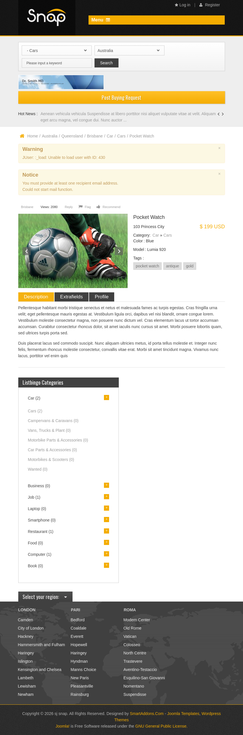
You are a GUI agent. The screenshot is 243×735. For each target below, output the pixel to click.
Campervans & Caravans (53, 420)
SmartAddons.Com (147, 713)
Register (209, 5)
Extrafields (71, 296)
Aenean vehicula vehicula (64, 113)
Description (36, 296)
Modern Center (136, 620)
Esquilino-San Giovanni (144, 678)
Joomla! (62, 726)
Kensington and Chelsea (40, 669)
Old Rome (132, 628)
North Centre (134, 653)
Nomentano (133, 686)
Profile (102, 296)
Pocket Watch (149, 217)
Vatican (129, 636)
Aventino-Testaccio (140, 669)
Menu (100, 19)
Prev (27, 251)
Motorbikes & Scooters (51, 459)
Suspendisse (134, 694)
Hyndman (79, 661)
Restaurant (41, 531)
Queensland (72, 136)
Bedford (78, 620)
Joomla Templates (183, 713)
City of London (31, 628)
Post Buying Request (121, 97)
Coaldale (78, 628)
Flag (85, 207)
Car (110, 136)
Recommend (108, 207)
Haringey (26, 653)
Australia (49, 136)
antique (172, 266)
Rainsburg (80, 694)
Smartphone (42, 520)
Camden (25, 620)
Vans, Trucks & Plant (49, 430)
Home (32, 136)
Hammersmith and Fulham (41, 644)
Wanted (38, 469)
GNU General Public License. (161, 726)
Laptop (37, 508)
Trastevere (132, 661)
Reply (69, 207)
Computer (39, 554)
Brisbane (95, 136)
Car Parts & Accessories (52, 450)
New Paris (80, 678)
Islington (25, 661)
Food (35, 543)
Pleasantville (82, 686)
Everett (77, 636)
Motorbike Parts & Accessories (58, 440)
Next (119, 251)
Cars (121, 136)
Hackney (25, 636)
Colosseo (131, 644)
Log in (182, 5)
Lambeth (25, 678)
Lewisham (27, 686)
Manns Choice (83, 669)
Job (34, 497)
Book (35, 566)
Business (39, 486)
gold (189, 266)
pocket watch (147, 266)
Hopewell (79, 644)
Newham (26, 694)
